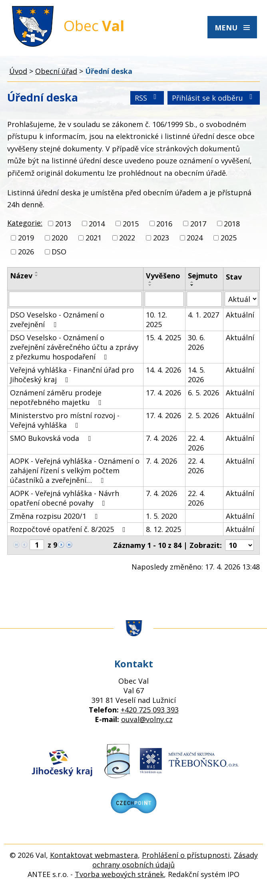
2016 (164, 223)
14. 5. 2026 (196, 374)
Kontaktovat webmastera (94, 855)
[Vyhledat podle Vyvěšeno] (164, 299)
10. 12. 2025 (156, 319)
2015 (131, 223)
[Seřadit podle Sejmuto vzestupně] (192, 282)
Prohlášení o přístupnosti (186, 855)
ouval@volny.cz (147, 719)
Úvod (18, 71)
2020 (60, 237)
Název (21, 275)
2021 (94, 237)
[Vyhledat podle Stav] (241, 299)
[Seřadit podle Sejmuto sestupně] (192, 285)
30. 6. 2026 (196, 342)
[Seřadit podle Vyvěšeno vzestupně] (150, 282)
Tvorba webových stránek (119, 874)
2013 (63, 223)
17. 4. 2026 (163, 392)
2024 (195, 237)
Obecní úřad (56, 71)
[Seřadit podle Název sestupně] (36, 275)
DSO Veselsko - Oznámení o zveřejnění (57, 319)
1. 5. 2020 (161, 516)
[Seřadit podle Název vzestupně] (36, 272)
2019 (26, 237)
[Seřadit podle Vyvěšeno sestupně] (150, 285)
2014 (97, 223)
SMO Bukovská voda (52, 438)
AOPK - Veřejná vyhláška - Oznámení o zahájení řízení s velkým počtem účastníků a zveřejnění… (74, 470)
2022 (127, 237)
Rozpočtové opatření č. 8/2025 (69, 529)
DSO (59, 251)
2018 (232, 223)
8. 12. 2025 (163, 529)
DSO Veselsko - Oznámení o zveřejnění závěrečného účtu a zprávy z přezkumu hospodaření (74, 347)
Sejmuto (203, 275)
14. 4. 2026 (163, 370)
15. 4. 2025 (163, 337)
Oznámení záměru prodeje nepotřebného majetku (57, 397)
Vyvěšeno (163, 275)
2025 (229, 237)
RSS (147, 98)
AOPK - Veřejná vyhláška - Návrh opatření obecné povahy (64, 498)
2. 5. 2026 (203, 415)
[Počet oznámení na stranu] (239, 545)
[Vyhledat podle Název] (75, 299)
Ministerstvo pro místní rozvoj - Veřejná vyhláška (65, 420)
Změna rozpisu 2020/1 (55, 516)
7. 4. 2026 (161, 438)
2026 (26, 251)
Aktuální (240, 314)
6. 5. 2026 (203, 392)
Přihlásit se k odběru (214, 98)
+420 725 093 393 (150, 709)
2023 (161, 237)
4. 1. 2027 (203, 314)
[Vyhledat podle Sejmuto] (204, 299)
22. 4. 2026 (196, 442)
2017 (198, 223)
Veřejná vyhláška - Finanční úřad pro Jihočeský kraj (72, 374)
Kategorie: (24, 223)
